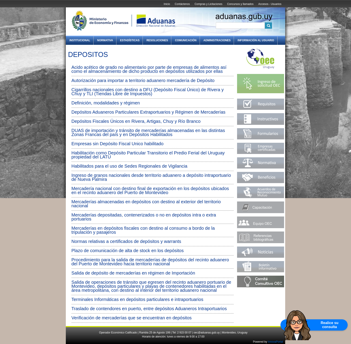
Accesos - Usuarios (269, 4)
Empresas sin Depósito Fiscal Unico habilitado (117, 143)
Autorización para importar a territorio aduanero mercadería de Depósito (142, 80)
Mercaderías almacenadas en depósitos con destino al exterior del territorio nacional (146, 203)
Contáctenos (182, 4)
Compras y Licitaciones (208, 4)
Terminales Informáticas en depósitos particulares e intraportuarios (137, 299)
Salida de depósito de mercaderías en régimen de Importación (133, 272)
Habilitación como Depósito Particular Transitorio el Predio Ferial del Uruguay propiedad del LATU (148, 154)
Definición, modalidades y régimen (105, 102)
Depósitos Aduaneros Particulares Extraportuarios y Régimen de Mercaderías (148, 112)
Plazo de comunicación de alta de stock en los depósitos (127, 250)
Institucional (79, 40)
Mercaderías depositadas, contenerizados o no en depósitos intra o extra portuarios (143, 216)
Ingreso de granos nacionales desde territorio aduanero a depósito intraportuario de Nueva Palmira (151, 177)
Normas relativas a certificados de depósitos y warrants (126, 241)
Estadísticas (129, 40)
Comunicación (186, 40)
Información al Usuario (256, 40)
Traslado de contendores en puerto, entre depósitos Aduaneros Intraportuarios (149, 308)
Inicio (167, 4)
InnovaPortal (275, 341)
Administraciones (217, 40)
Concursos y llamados (240, 4)
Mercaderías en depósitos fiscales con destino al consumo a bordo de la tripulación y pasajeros (143, 230)
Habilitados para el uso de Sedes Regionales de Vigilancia (129, 166)
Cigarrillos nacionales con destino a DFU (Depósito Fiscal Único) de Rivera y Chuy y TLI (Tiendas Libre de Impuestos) (147, 91)
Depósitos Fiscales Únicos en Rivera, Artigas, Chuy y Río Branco (136, 121)
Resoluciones (157, 40)
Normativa (105, 40)
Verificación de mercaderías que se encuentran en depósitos (131, 317)
